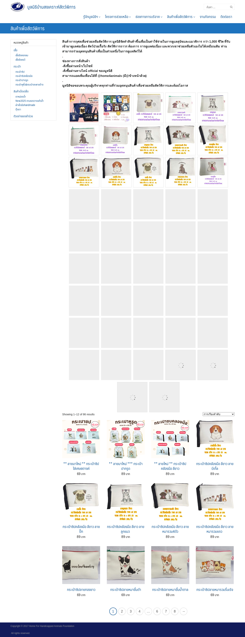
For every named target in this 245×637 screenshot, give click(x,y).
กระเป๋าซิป (20, 71)
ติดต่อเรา (226, 16)
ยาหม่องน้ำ (21, 96)
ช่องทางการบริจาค (149, 16)
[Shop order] (218, 414)
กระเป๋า (17, 66)
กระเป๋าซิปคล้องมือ (24, 75)
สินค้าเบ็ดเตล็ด (21, 91)
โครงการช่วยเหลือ (118, 16)
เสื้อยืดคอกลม (22, 55)
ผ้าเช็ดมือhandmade (25, 105)
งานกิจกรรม (208, 16)
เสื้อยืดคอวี (20, 59)
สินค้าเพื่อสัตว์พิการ (181, 16)
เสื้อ (15, 50)
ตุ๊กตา (18, 109)
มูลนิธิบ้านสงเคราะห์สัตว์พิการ (51, 7)
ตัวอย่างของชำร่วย (23, 116)
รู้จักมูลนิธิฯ (91, 16)
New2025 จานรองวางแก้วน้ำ (30, 100)
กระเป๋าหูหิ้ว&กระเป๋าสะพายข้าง (29, 84)
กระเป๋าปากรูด (22, 80)
